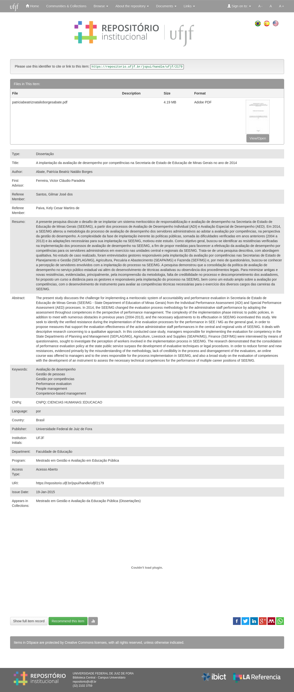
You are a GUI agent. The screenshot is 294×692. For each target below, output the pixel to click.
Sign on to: (239, 6)
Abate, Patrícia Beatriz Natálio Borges (64, 172)
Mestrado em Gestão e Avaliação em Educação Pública (77, 460)
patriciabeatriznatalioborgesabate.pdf (40, 102)
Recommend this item (68, 621)
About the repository (132, 6)
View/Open (258, 138)
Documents (166, 6)
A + (281, 6)
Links (189, 6)
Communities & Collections (66, 6)
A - (260, 6)
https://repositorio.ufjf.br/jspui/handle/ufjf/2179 (70, 483)
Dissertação (45, 154)
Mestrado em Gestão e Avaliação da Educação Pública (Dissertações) (88, 501)
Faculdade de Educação (54, 451)
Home (32, 6)
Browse (101, 6)
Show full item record (29, 621)
